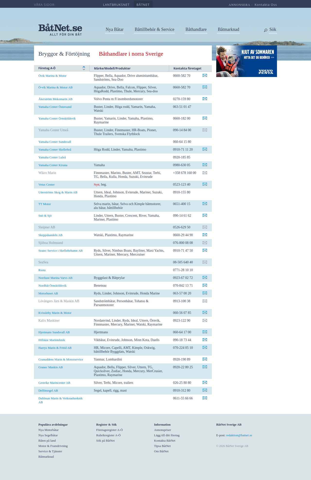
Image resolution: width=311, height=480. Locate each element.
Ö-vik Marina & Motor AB (55, 87)
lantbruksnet (116, 4)
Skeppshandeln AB (50, 235)
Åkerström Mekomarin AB (55, 99)
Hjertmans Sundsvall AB (54, 332)
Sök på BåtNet (105, 440)
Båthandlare (196, 29)
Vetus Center (46, 184)
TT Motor (44, 204)
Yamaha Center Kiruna (52, 165)
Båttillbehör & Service (154, 29)
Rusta (42, 270)
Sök (272, 29)
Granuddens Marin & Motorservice (60, 359)
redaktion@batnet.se (239, 435)
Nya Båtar (114, 29)
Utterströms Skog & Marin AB (57, 192)
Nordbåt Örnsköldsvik (52, 285)
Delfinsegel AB (48, 390)
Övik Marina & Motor (52, 75)
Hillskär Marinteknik (51, 340)
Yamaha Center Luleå (52, 157)
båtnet (143, 4)
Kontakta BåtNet (164, 440)
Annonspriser (162, 430)
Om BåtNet (161, 451)
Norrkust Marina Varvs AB (55, 278)
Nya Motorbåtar (48, 430)
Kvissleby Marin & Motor (54, 313)
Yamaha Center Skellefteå (54, 149)
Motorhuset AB (48, 293)
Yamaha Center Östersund (54, 107)
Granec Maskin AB (50, 367)
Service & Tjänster (50, 451)
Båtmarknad (228, 29)
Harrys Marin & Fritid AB (55, 348)
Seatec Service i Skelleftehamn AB (60, 250)
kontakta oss (266, 4)
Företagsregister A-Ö (109, 430)
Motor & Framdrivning (53, 446)
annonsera (239, 5)
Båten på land (47, 440)
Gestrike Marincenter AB (54, 383)
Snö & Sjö (45, 215)
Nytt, (97, 184)
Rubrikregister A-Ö (108, 435)
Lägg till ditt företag (167, 435)
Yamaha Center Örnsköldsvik (57, 118)
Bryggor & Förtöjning (64, 54)
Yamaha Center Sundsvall (54, 142)
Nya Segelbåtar (48, 435)
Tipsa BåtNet (162, 446)
